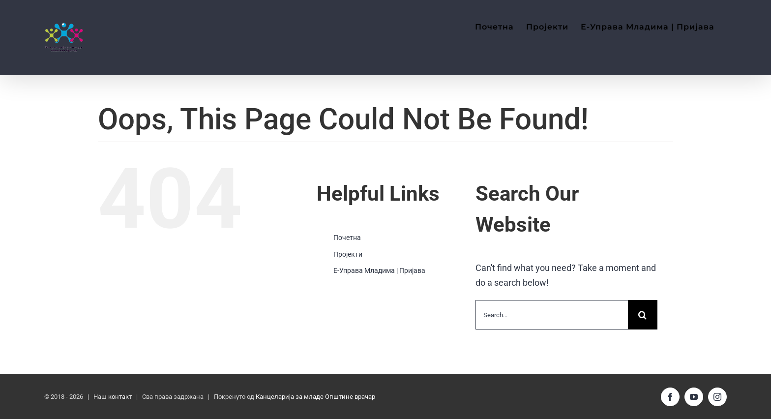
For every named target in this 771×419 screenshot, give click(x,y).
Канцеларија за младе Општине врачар (315, 396)
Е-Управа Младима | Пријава (379, 270)
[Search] (642, 314)
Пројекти (347, 254)
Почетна (347, 237)
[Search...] (551, 314)
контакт (120, 396)
